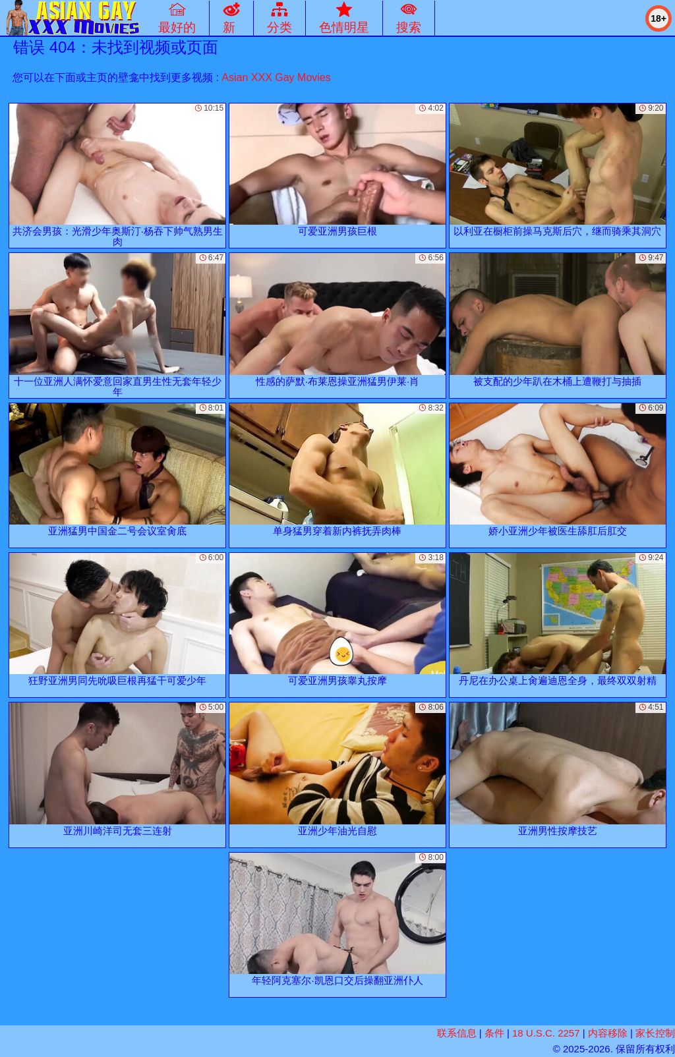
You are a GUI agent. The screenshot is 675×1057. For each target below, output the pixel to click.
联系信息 (457, 1033)
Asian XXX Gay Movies (275, 77)
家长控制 (655, 1033)
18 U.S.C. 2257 (546, 1033)
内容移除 (608, 1033)
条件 (494, 1033)
